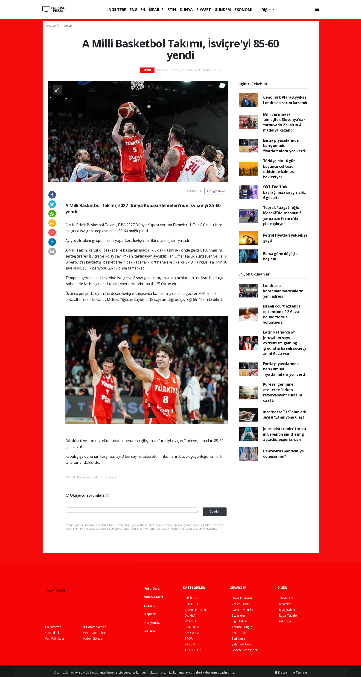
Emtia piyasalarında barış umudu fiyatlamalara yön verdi (284, 146)
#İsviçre (110, 477)
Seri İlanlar (239, 638)
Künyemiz (149, 622)
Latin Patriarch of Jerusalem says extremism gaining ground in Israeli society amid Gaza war (284, 343)
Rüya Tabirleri (288, 615)
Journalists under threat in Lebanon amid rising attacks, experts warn (285, 434)
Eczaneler (238, 615)
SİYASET (203, 9)
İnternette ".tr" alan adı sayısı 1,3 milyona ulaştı (284, 414)
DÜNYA (186, 9)
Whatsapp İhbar (94, 632)
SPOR (68, 25)
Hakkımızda (53, 627)
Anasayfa (53, 25)
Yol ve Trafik (241, 604)
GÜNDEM (223, 9)
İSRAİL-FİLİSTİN (162, 9)
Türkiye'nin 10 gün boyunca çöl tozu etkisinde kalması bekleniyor (279, 168)
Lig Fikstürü (240, 621)
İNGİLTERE (116, 9)
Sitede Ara (286, 598)
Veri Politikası (54, 638)
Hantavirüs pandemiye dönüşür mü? (283, 453)
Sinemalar (239, 632)
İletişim (146, 631)
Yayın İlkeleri (53, 632)
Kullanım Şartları (94, 627)
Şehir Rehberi (241, 644)
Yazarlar (147, 605)
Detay (281, 672)
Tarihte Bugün (242, 627)
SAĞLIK (189, 644)
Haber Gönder (93, 638)
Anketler (285, 604)
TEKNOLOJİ (192, 650)
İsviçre (139, 240)
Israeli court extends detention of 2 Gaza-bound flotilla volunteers (281, 314)
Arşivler (147, 614)
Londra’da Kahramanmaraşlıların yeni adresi (283, 291)
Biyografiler (287, 609)
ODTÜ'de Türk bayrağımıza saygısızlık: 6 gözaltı (284, 192)
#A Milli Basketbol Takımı (84, 477)
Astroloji (285, 621)
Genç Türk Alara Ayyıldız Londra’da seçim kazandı (285, 100)
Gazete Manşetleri (245, 650)
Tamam (299, 672)
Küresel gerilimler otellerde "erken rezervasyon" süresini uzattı (282, 392)
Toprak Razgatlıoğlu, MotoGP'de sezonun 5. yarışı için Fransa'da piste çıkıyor (282, 215)
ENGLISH (137, 9)
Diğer (267, 9)
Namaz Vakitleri (243, 609)
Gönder (215, 511)
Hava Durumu (242, 598)
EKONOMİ (243, 9)
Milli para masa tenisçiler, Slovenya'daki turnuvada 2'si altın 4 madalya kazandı (285, 122)
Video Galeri (150, 597)
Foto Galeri (150, 588)
